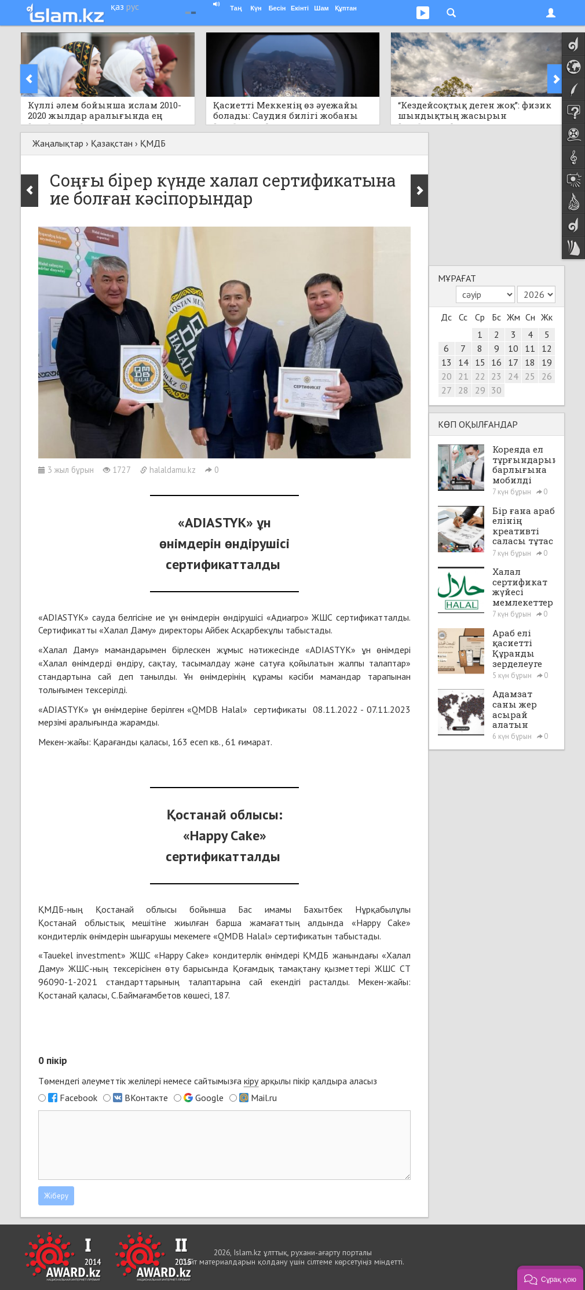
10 (513, 348)
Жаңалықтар (57, 143)
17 (513, 362)
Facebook (78, 1097)
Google (209, 1097)
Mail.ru (264, 1097)
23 (496, 376)
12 (547, 348)
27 (446, 390)
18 (530, 362)
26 (547, 376)
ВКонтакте (146, 1097)
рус (132, 6)
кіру (251, 1081)
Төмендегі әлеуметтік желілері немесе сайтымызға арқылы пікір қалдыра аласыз (207, 1081)
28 (463, 390)
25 (530, 376)
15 (480, 362)
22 (480, 376)
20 (446, 376)
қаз (117, 6)
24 (513, 376)
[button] (550, 1278)
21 (463, 376)
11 (530, 348)
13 (446, 362)
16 (496, 362)
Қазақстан (112, 143)
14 (463, 362)
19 (547, 362)
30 (496, 390)
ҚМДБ (153, 143)
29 (480, 390)
